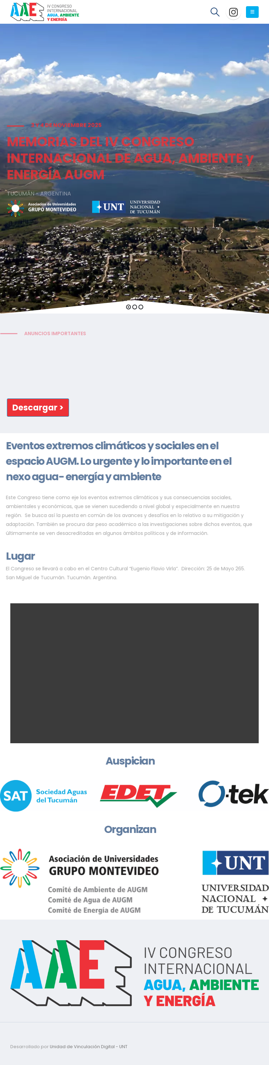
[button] (128, 307)
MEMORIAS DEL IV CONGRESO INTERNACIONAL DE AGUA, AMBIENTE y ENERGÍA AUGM (130, 165)
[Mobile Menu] (252, 12)
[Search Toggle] (215, 12)
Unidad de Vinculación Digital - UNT (88, 1047)
